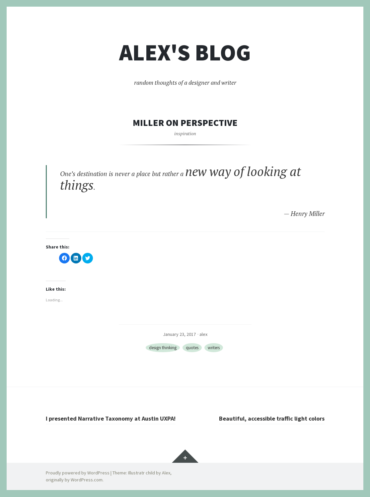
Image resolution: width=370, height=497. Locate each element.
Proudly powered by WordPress (78, 473)
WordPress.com (87, 480)
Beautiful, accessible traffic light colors (269, 418)
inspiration (185, 133)
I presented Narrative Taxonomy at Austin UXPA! (114, 418)
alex (203, 334)
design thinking (161, 348)
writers (216, 348)
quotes (192, 348)
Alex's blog (185, 52)
